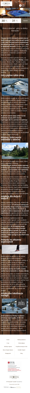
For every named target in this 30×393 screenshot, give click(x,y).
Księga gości (8, 353)
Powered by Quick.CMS (14, 384)
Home (7, 339)
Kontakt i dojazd (21, 350)
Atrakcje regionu (8, 346)
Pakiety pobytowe (21, 339)
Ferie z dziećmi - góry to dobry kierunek (16, 34)
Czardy (13, 320)
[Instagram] (23, 6)
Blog (2, 34)
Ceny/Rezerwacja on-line (21, 346)
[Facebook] (20, 6)
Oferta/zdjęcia (21, 343)
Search (25, 20)
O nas (8, 343)
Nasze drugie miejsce (8, 350)
